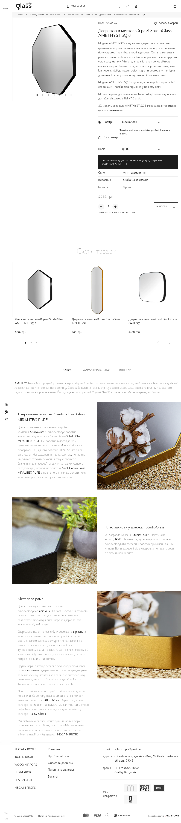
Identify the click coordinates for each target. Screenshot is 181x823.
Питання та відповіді (61, 770)
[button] (37, 95)
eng (6, 819)
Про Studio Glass (58, 756)
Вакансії (53, 776)
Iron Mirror (23, 757)
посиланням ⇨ (113, 110)
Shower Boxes (25, 749)
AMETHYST (21, 383)
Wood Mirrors (25, 765)
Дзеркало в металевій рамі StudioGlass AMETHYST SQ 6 (39, 321)
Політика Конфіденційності (51, 816)
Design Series (24, 780)
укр (6, 813)
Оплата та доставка (60, 763)
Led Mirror (22, 772)
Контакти (54, 749)
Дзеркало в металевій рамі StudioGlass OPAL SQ (153, 321)
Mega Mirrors (25, 788)
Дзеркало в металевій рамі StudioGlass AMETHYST (96, 321)
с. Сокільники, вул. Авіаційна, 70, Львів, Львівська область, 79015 (146, 758)
